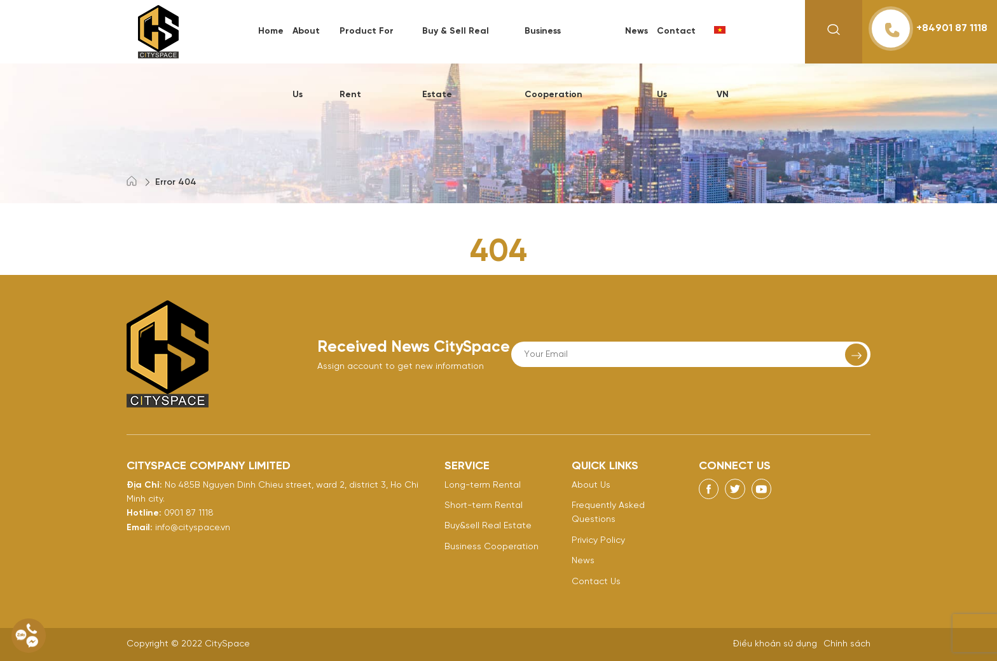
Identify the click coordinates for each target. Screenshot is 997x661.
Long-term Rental (482, 485)
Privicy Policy (598, 540)
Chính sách (846, 644)
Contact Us (596, 582)
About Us (591, 485)
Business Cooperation (491, 547)
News (636, 31)
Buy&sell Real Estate (488, 526)
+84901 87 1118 (929, 28)
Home (271, 31)
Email (138, 528)
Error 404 (175, 182)
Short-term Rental (483, 506)
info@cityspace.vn (192, 528)
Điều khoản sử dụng (775, 644)
